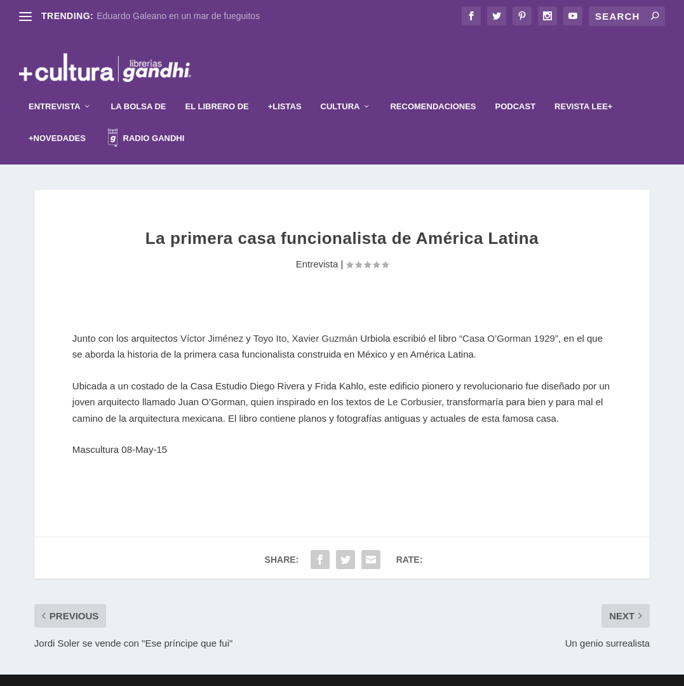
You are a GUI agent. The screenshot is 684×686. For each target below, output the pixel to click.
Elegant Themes (321, 671)
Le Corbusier (414, 383)
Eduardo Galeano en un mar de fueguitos (178, 16)
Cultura (340, 88)
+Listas (285, 88)
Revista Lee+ (583, 88)
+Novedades (57, 119)
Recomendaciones (433, 88)
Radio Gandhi (146, 121)
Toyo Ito (270, 319)
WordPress (419, 671)
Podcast (515, 88)
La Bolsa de (138, 88)
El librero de (217, 88)
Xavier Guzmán (325, 319)
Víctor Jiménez (212, 319)
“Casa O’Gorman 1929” (508, 319)
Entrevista (54, 88)
